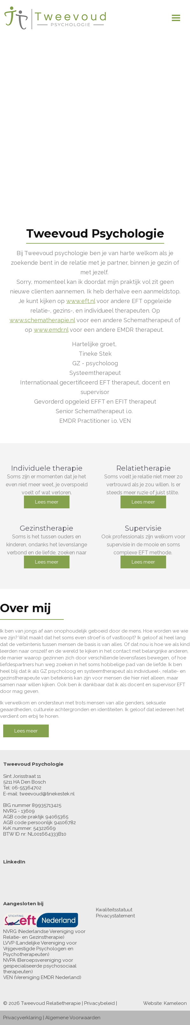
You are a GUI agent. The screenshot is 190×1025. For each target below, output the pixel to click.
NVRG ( (11, 931)
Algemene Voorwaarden (72, 1018)
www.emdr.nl (51, 329)
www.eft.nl (80, 301)
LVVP (8, 943)
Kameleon (175, 1003)
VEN (8, 977)
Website (152, 1003)
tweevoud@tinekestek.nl (47, 794)
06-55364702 (26, 788)
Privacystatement (115, 916)
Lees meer (46, 502)
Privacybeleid (99, 1003)
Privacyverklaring (22, 1018)
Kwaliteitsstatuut (114, 910)
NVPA (9, 960)
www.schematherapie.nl (42, 320)
